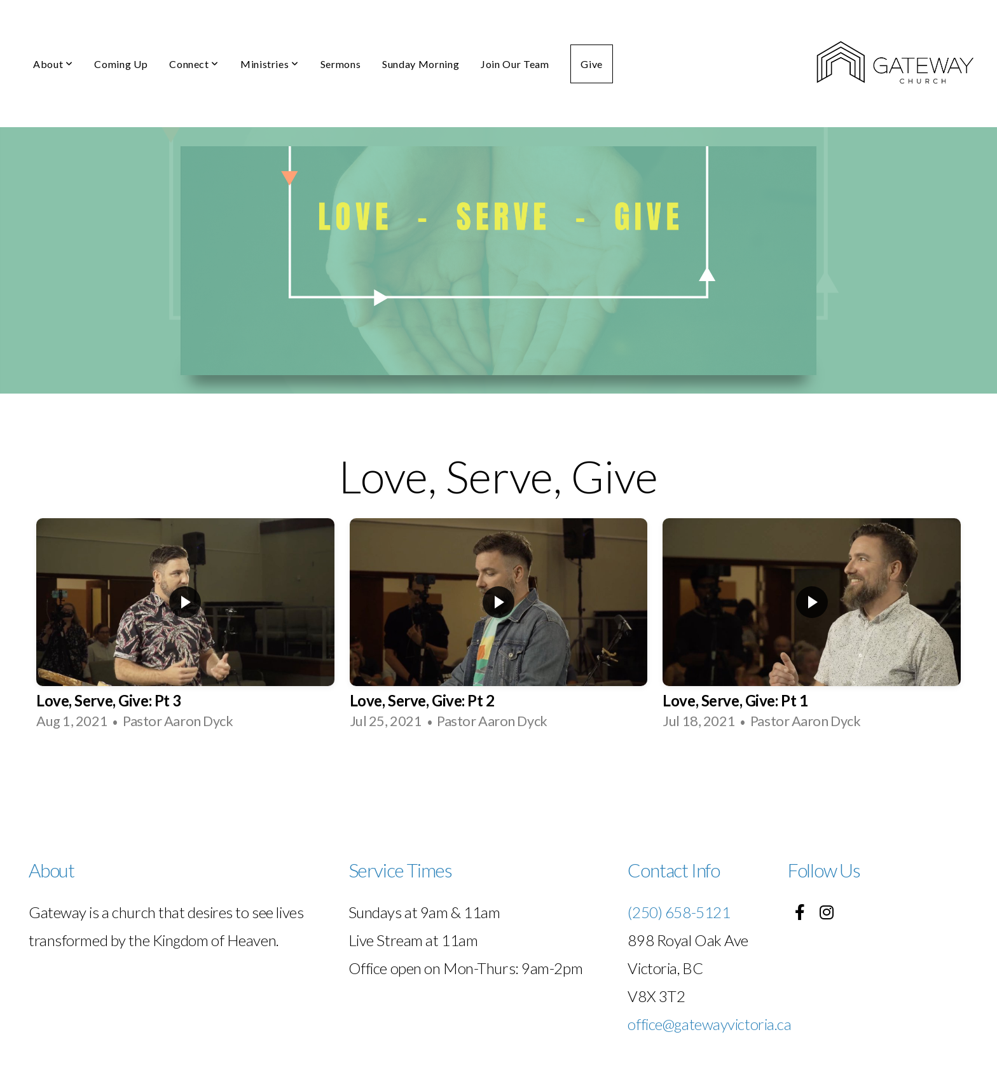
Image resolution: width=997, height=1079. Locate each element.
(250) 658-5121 (679, 912)
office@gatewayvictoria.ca (709, 1024)
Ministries (269, 64)
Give (592, 64)
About (52, 64)
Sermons (340, 64)
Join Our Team (515, 64)
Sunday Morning (420, 64)
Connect (194, 64)
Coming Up (121, 64)
